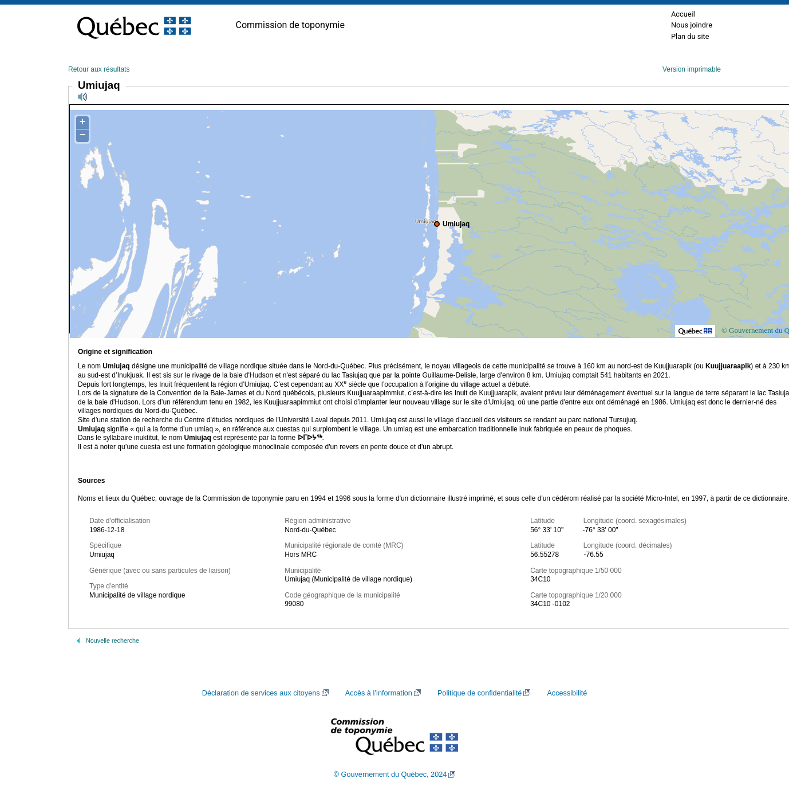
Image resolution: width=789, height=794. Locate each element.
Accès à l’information (378, 693)
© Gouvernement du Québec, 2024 (390, 775)
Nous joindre (691, 25)
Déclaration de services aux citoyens (261, 693)
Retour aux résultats (98, 69)
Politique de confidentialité (479, 693)
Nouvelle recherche (112, 640)
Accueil (683, 14)
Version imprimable (691, 69)
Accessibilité (567, 693)
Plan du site (690, 36)
